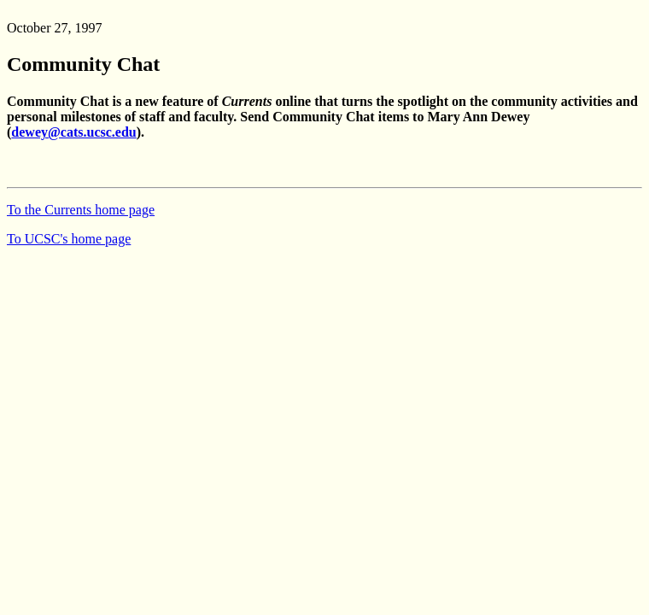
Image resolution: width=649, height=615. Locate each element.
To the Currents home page (81, 209)
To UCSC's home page (69, 238)
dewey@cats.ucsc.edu (73, 132)
